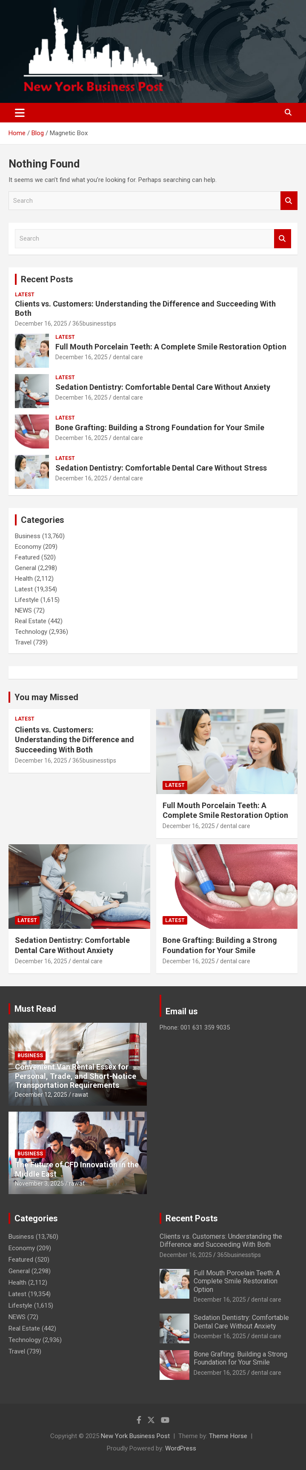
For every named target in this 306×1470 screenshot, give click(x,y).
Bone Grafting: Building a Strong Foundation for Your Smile (159, 427)
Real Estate (30, 621)
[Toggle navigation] (20, 112)
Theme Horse (228, 1436)
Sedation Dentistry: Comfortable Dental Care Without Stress (161, 467)
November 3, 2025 (39, 1183)
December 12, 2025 (41, 1094)
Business (27, 536)
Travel (23, 642)
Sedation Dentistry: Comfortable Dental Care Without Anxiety (162, 387)
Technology (31, 632)
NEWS (23, 610)
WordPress (180, 1448)
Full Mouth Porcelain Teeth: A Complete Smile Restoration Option (170, 346)
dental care (128, 357)
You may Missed (46, 697)
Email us (182, 1011)
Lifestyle (27, 600)
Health (24, 578)
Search (288, 200)
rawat (80, 1094)
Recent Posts (47, 279)
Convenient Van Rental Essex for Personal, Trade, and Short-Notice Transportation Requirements (75, 1076)
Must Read (35, 1009)
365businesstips (94, 323)
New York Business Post (135, 1436)
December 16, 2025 (41, 323)
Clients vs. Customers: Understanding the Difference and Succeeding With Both (74, 739)
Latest (24, 295)
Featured (27, 557)
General (25, 568)
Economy (28, 547)
